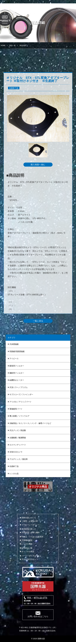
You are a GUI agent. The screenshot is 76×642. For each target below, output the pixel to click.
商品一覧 (12, 45)
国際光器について (28, 518)
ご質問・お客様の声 (29, 521)
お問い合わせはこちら (38, 616)
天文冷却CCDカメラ (29, 559)
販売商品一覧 (26, 548)
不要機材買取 (26, 540)
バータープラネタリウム (31, 556)
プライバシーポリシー (30, 525)
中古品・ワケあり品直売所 (32, 537)
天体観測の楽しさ (28, 529)
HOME (3, 45)
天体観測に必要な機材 (30, 532)
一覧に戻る (38, 321)
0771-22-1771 (40, 597)
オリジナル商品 (27, 551)
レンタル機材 (26, 544)
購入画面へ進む (38, 164)
